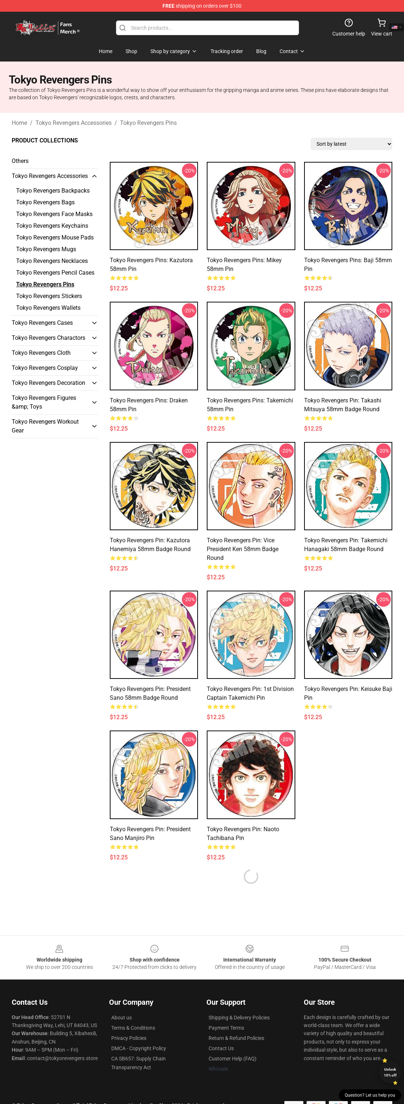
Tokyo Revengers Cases (42, 322)
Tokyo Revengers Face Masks (54, 214)
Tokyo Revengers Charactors (48, 337)
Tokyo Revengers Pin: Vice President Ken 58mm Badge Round (242, 549)
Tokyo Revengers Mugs (46, 249)
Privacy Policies (128, 1038)
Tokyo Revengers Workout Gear (45, 426)
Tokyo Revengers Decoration (48, 382)
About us (121, 1018)
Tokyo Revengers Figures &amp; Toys (44, 402)
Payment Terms (226, 1028)
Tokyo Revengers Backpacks (53, 190)
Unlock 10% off (390, 1072)
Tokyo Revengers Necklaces (52, 260)
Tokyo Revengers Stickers (49, 296)
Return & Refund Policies (236, 1038)
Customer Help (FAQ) (233, 1059)
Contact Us (221, 1048)
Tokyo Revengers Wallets (48, 307)
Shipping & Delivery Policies (239, 1018)
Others (20, 160)
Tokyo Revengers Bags (45, 202)
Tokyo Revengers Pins (148, 122)
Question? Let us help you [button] (370, 1095)
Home (19, 122)
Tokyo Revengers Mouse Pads (55, 237)
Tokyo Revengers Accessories (73, 122)
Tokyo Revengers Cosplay (45, 367)
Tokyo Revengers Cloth (41, 352)
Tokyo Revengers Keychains (52, 225)
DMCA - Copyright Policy (138, 1048)
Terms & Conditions (133, 1028)
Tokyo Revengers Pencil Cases (55, 272)
